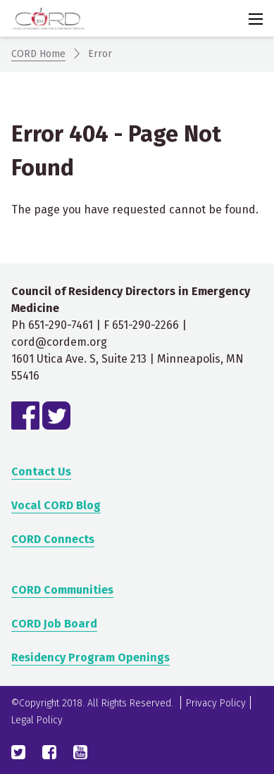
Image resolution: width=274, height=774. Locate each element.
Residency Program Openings (90, 657)
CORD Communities (62, 590)
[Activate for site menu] (256, 19)
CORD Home (38, 54)
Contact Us (41, 471)
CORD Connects (52, 539)
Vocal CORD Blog (56, 505)
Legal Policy (37, 720)
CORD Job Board (54, 623)
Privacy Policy (216, 703)
